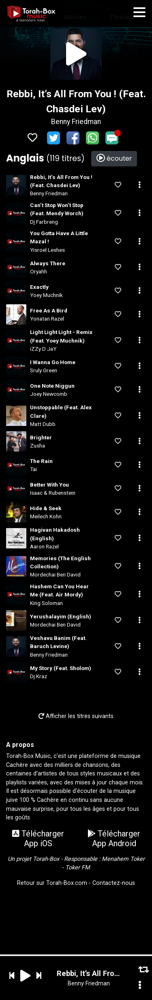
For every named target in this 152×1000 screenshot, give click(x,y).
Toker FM (77, 867)
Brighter (41, 437)
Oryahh (38, 271)
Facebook (72, 137)
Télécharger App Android (114, 838)
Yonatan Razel (47, 318)
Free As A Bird (48, 310)
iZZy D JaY (43, 348)
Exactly (39, 287)
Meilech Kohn (46, 516)
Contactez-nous (113, 883)
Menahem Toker (123, 859)
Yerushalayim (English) (60, 616)
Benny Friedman (76, 122)
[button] (139, 185)
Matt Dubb (43, 424)
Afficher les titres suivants (76, 716)
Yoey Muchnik (46, 295)
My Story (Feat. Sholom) (60, 668)
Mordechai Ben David (55, 574)
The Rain (41, 461)
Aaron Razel (44, 546)
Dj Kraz (38, 676)
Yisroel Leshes (47, 250)
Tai (33, 469)
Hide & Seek (46, 508)
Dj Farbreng (44, 221)
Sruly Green (43, 370)
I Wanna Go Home (52, 362)
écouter (114, 158)
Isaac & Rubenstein (52, 492)
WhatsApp (92, 137)
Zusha (37, 445)
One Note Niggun (52, 385)
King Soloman (46, 603)
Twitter (53, 137)
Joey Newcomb (48, 394)
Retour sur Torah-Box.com (52, 883)
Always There (47, 263)
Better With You (49, 484)
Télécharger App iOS (38, 838)
